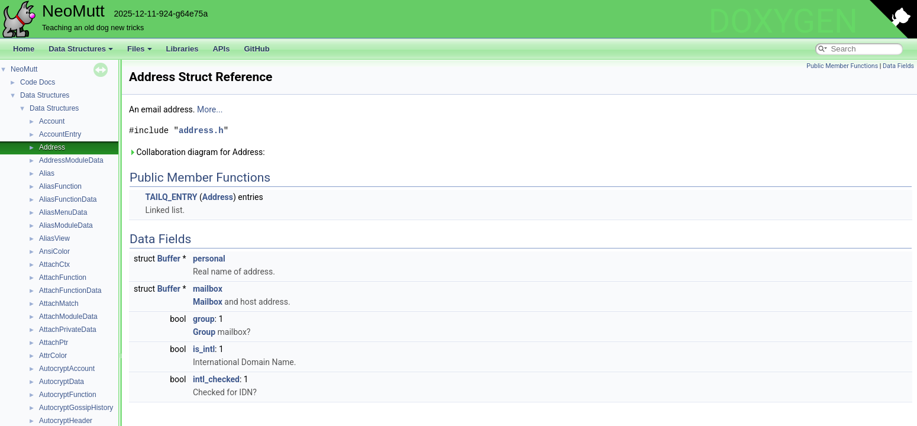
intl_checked (216, 379)
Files (139, 48)
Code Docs (37, 82)
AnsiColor (54, 251)
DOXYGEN (783, 21)
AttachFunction (62, 277)
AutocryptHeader (65, 421)
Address (52, 147)
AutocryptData (61, 381)
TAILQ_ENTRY (171, 197)
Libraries (182, 48)
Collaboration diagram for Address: (197, 152)
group (204, 319)
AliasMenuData (63, 212)
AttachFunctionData (70, 290)
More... (209, 109)
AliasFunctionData (67, 199)
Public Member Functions (842, 66)
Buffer (168, 258)
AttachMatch (59, 303)
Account (51, 121)
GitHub (256, 48)
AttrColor (53, 355)
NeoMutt (24, 69)
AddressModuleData (71, 160)
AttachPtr (53, 342)
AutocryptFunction (67, 394)
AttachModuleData (68, 316)
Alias (46, 173)
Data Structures (81, 48)
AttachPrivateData (67, 329)
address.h (201, 130)
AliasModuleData (66, 225)
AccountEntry (60, 134)
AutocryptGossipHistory (76, 408)
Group (204, 332)
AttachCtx (54, 264)
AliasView (54, 238)
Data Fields (898, 66)
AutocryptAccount (67, 368)
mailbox (207, 288)
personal (209, 258)
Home (23, 48)
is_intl (204, 349)
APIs (221, 48)
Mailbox (207, 301)
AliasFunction (60, 186)
